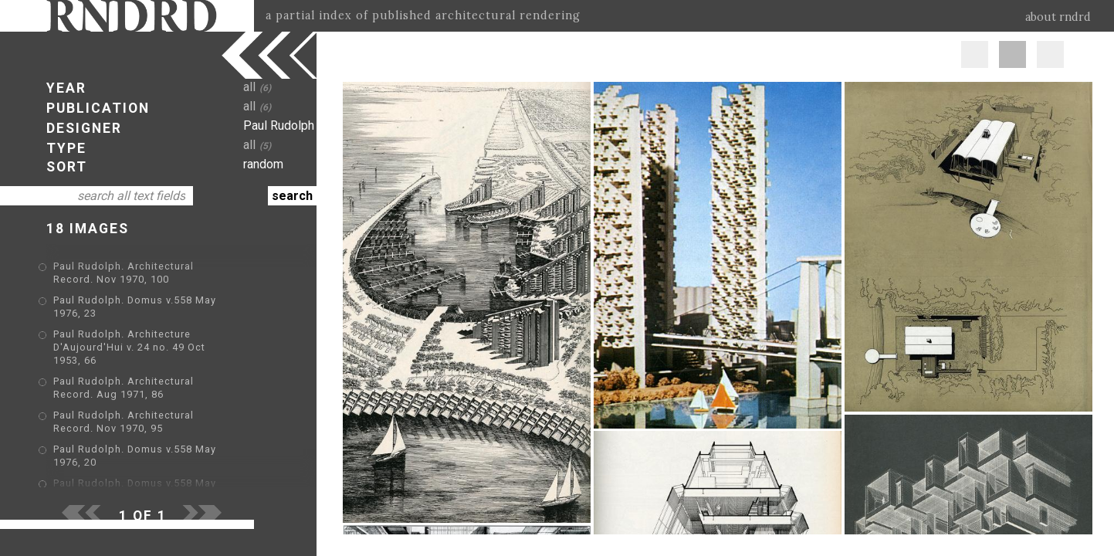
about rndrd (1058, 17)
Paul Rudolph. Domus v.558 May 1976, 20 (157, 426)
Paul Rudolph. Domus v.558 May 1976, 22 (157, 448)
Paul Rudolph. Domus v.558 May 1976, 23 (157, 301)
